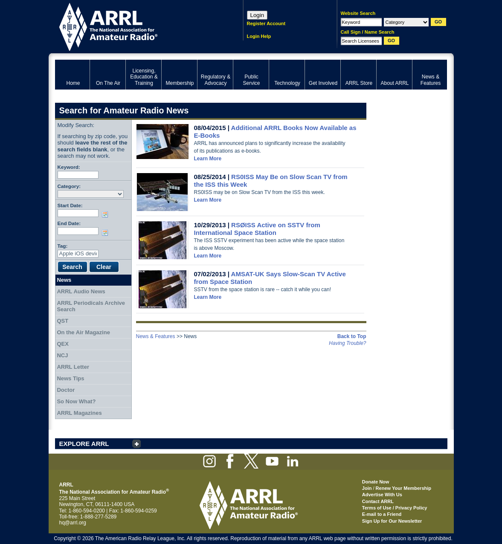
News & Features (155, 336)
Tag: (63, 246)
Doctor (66, 390)
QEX (62, 344)
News (64, 280)
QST (62, 321)
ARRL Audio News (81, 291)
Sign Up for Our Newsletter (392, 521)
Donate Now (375, 481)
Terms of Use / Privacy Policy (394, 507)
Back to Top (351, 336)
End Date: (69, 223)
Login (257, 15)
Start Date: (70, 205)
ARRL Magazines (79, 413)
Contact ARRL (378, 501)
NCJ (62, 355)
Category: (69, 186)
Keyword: (69, 167)
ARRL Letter (73, 367)
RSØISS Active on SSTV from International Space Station (257, 228)
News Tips (70, 378)
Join (367, 488)
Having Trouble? (347, 343)
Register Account (266, 23)
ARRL (138, 26)
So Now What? (76, 401)
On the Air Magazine (83, 332)
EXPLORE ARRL (84, 443)
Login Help (259, 36)
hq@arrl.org (73, 523)
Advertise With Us (382, 494)
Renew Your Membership (403, 488)
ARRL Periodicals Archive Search (91, 306)
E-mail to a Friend (381, 514)
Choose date (107, 214)
